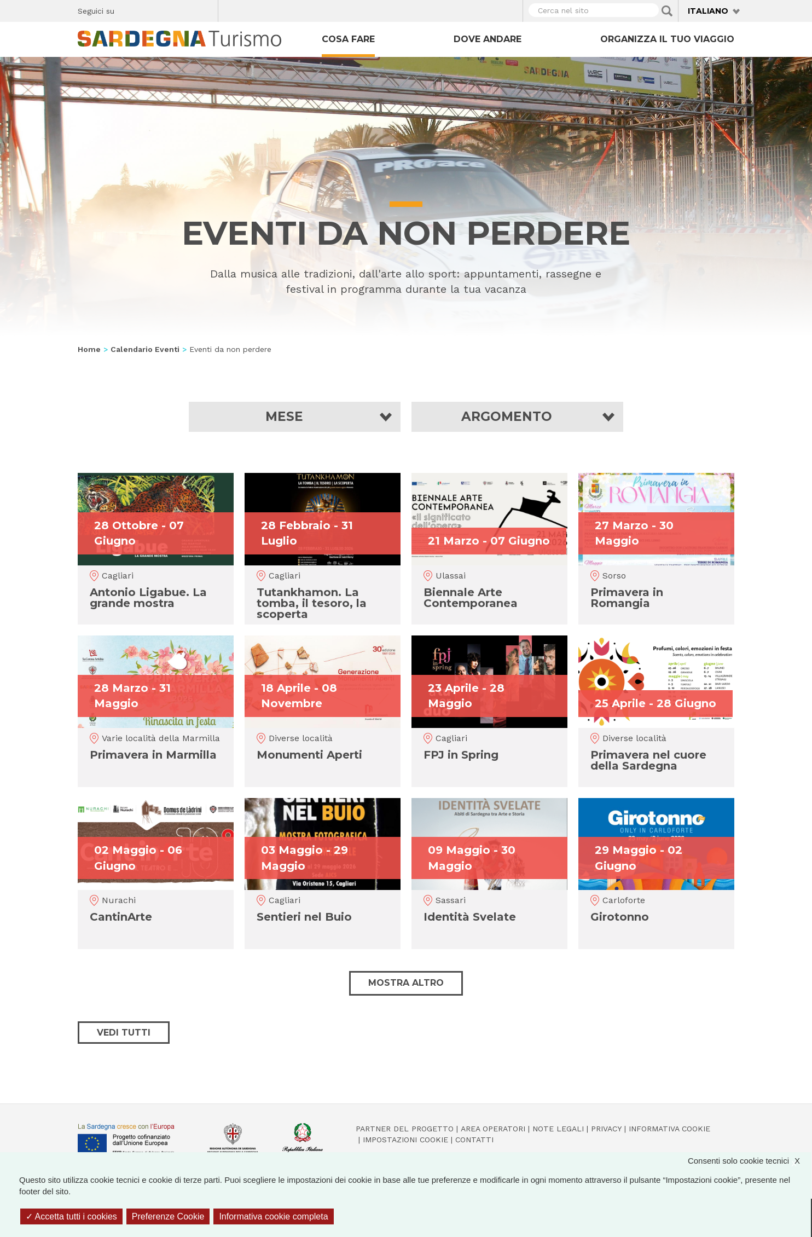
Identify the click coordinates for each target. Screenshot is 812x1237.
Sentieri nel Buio (304, 916)
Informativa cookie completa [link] (273, 1216)
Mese (284, 417)
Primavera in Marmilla (153, 754)
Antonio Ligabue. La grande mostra (148, 598)
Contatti (474, 1139)
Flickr (186, 9)
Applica (667, 11)
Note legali (558, 1128)
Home (89, 349)
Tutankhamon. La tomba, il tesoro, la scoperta (312, 603)
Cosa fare (348, 39)
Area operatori (493, 1128)
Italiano (708, 11)
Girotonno (619, 916)
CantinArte (121, 916)
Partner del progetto (405, 1128)
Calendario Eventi (145, 349)
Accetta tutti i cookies (71, 1216)
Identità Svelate (470, 916)
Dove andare (487, 39)
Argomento (506, 417)
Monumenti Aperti (309, 754)
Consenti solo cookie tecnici (749, 1160)
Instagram (167, 9)
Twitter (148, 9)
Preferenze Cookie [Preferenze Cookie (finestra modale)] (168, 1216)
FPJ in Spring (461, 754)
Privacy (606, 1128)
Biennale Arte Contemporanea (471, 598)
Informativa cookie (669, 1128)
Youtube (205, 9)
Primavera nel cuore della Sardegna (648, 760)
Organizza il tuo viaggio (667, 39)
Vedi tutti (123, 1032)
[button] (295, 417)
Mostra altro (406, 983)
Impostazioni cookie (405, 1139)
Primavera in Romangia (626, 598)
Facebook (129, 9)
